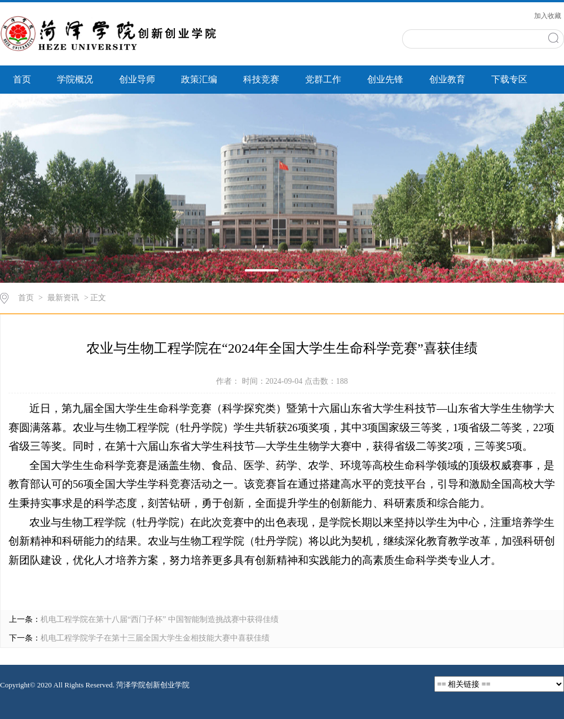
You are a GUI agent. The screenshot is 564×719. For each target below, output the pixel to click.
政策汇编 (199, 79)
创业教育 (447, 79)
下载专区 (509, 79)
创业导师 (137, 79)
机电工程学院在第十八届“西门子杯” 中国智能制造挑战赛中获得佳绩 (160, 619)
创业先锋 (385, 79)
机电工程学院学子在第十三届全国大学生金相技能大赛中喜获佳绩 (155, 638)
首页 (22, 79)
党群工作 (323, 79)
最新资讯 (63, 297)
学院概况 (75, 79)
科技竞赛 (261, 79)
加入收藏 (547, 16)
